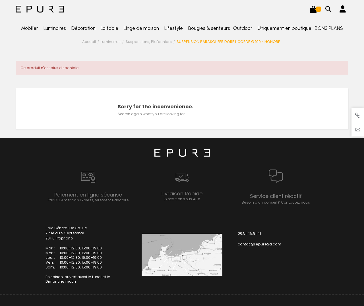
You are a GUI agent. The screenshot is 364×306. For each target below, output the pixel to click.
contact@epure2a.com (259, 244)
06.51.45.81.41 (249, 233)
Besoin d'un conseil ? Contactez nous (276, 202)
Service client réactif (276, 196)
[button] (313, 9)
